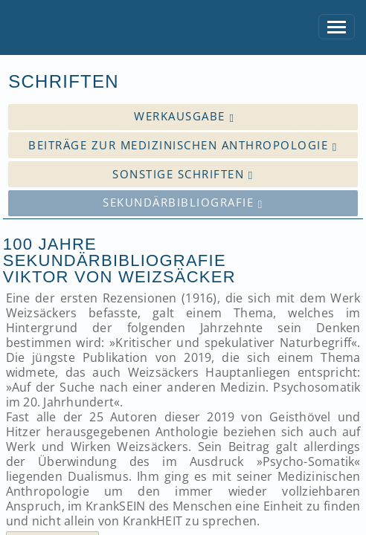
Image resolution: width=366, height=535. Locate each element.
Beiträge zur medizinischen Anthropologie (182, 145)
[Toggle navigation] (337, 27)
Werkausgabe (184, 116)
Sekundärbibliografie (183, 202)
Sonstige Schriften (182, 174)
